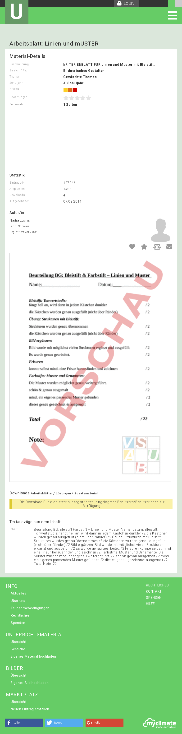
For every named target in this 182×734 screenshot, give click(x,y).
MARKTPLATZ (22, 694)
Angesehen (17, 188)
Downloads (17, 195)
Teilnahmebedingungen (30, 608)
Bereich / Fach (19, 70)
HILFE (150, 604)
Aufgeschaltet (19, 201)
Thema (14, 76)
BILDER (14, 668)
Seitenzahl (16, 104)
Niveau (14, 89)
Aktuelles (18, 593)
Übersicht (18, 642)
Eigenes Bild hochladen (30, 683)
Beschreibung (19, 64)
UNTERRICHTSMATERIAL (35, 634)
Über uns (18, 601)
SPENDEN (154, 597)
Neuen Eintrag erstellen (30, 709)
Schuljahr (16, 82)
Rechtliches (20, 615)
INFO (12, 586)
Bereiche (18, 649)
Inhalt (13, 529)
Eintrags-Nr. (17, 182)
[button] (24, 723)
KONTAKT (154, 591)
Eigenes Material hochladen (33, 656)
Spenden (18, 623)
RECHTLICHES (157, 585)
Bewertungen (18, 97)
